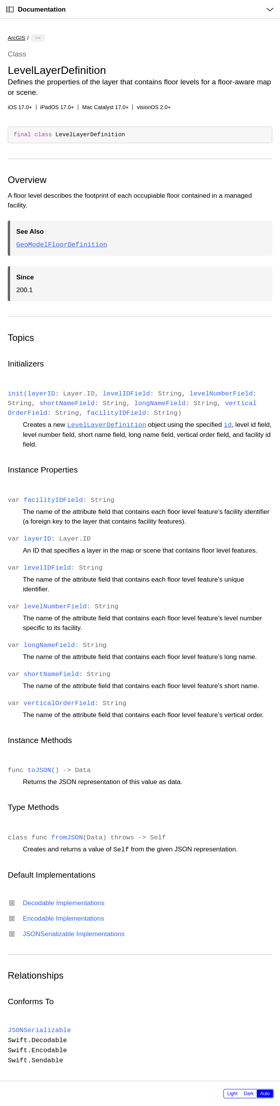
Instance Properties (43, 469)
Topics (21, 337)
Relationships (36, 975)
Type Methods (33, 807)
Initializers (26, 363)
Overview (27, 180)
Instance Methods (40, 740)
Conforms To (31, 1001)
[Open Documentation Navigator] (9, 9)
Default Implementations (51, 874)
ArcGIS (16, 38)
